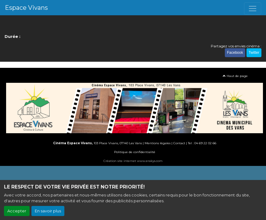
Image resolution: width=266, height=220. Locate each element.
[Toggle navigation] (252, 8)
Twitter (254, 52)
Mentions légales (158, 143)
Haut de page (235, 76)
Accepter (16, 211)
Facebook (235, 52)
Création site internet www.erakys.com (133, 161)
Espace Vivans (26, 7)
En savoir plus (48, 211)
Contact (179, 143)
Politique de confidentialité (134, 152)
